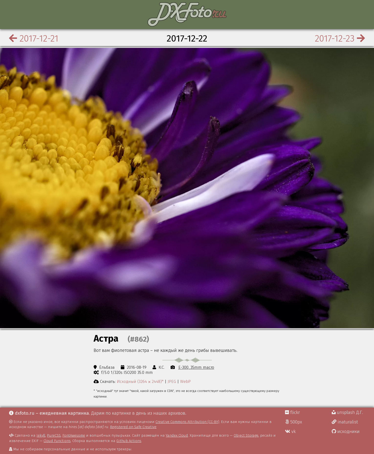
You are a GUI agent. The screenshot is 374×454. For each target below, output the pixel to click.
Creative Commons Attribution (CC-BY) (187, 422)
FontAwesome (73, 435)
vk (290, 431)
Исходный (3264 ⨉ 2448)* (140, 381)
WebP (185, 381)
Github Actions (128, 441)
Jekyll (40, 435)
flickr (292, 412)
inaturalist (345, 422)
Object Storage (246, 435)
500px (293, 422)
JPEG (172, 381)
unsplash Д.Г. (347, 412)
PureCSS (54, 435)
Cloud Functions (57, 441)
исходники (346, 431)
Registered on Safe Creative (133, 427)
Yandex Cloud (177, 435)
